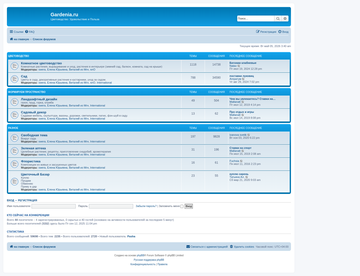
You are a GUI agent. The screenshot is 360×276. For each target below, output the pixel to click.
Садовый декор (33, 112)
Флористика (30, 161)
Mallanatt (235, 101)
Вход (10, 200)
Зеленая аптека (33, 148)
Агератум (235, 78)
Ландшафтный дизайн (39, 99)
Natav (233, 65)
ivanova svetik (238, 134)
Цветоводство (18, 56)
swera (42, 69)
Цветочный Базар (35, 174)
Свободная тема (34, 135)
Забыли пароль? (146, 206)
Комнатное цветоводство (41, 63)
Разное (13, 128)
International (104, 82)
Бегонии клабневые (243, 62)
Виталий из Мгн (79, 69)
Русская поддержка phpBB (149, 260)
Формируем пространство (27, 92)
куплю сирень (239, 173)
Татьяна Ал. (237, 176)
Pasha (131, 236)
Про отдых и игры (242, 111)
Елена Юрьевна (57, 69)
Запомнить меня (171, 206)
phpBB (140, 255)
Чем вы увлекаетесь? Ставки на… (253, 98)
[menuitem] (30, 32)
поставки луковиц (242, 75)
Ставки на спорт (241, 147)
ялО (92, 69)
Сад (24, 76)
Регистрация (27, 200)
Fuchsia (234, 160)
